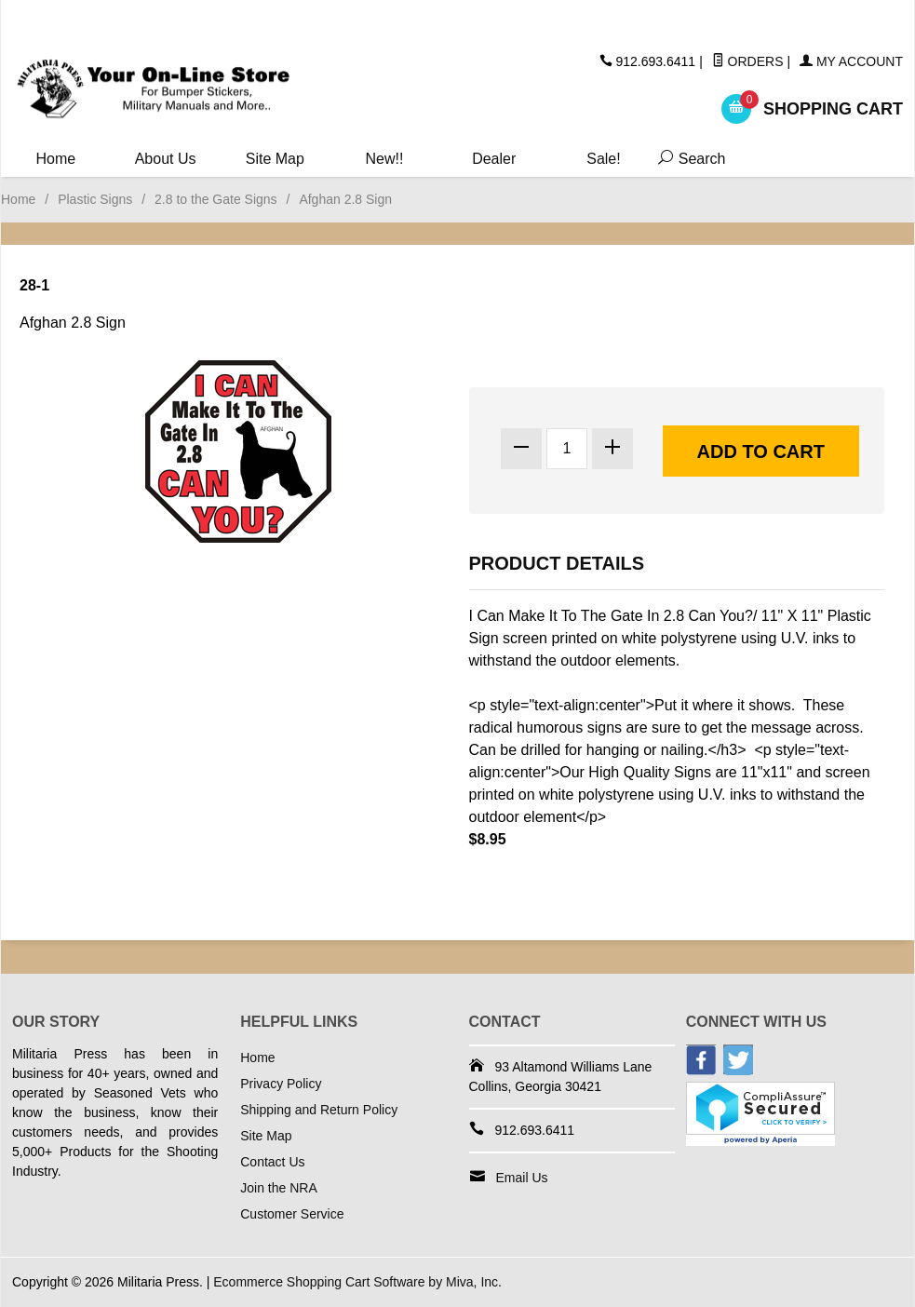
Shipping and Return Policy (318, 1109)
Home (56, 159)
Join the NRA (278, 1187)
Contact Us (272, 1161)
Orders (748, 61)
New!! (385, 159)
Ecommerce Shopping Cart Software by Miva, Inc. (357, 1281)
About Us (165, 159)
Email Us (522, 1177)
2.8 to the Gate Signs (216, 199)
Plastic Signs (95, 199)
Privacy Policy (280, 1083)
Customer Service (291, 1213)
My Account (851, 61)
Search (684, 159)
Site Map (275, 159)
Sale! (603, 159)
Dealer (494, 159)
